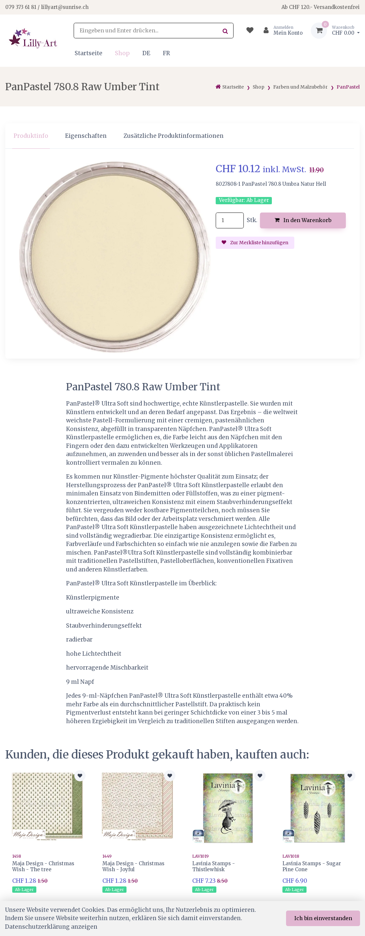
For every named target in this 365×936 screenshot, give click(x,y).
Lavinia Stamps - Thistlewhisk (213, 866)
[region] (182, 136)
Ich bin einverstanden (323, 918)
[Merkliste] (250, 30)
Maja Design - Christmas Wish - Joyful (133, 866)
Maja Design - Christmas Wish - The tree (43, 866)
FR (166, 53)
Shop (122, 53)
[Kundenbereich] (280, 30)
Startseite (88, 53)
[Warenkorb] (335, 30)
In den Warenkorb (303, 220)
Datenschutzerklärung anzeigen (51, 926)
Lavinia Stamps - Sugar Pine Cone (311, 866)
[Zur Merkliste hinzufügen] (80, 775)
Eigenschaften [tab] (86, 135)
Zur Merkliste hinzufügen (255, 243)
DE (146, 53)
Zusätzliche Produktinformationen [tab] (174, 135)
